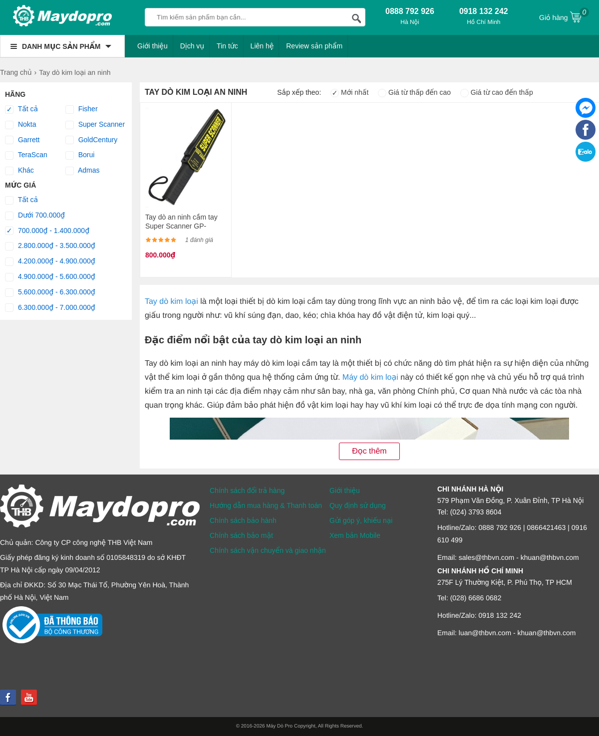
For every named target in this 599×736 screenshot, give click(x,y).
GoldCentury (91, 140)
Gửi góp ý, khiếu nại (360, 520)
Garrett (22, 140)
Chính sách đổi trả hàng (247, 490)
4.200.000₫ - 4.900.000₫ (50, 261)
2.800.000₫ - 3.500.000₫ (50, 246)
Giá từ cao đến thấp (496, 92)
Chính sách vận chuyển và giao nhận (268, 550)
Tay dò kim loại (171, 301)
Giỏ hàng (564, 16)
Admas (82, 170)
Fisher (81, 109)
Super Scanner (95, 124)
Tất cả (21, 109)
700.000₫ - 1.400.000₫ (47, 231)
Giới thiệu (152, 46)
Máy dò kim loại (370, 377)
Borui (80, 155)
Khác (19, 170)
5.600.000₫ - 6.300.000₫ (50, 292)
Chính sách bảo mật (241, 535)
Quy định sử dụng (357, 505)
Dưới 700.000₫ (35, 215)
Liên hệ (262, 46)
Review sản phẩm (314, 46)
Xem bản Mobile (354, 535)
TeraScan (26, 155)
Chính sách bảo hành (243, 520)
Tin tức (227, 46)
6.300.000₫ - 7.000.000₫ (50, 307)
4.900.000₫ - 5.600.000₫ (50, 276)
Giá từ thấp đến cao (414, 92)
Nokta (20, 124)
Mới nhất (349, 92)
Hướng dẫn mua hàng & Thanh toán (266, 505)
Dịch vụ (192, 46)
